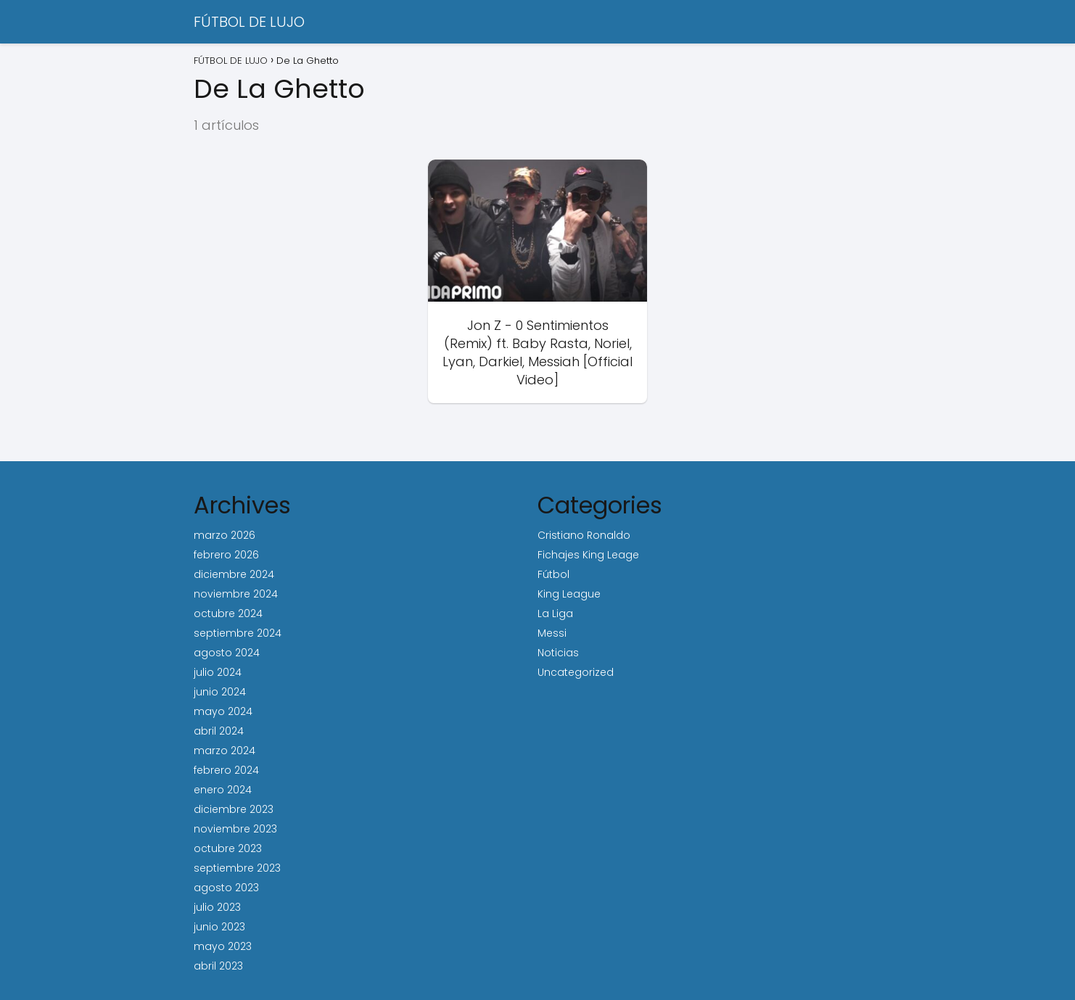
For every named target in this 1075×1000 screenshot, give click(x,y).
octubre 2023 (228, 848)
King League (569, 594)
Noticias (558, 652)
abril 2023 (218, 966)
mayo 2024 (223, 711)
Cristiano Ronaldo (584, 535)
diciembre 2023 (233, 809)
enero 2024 (223, 789)
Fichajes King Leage (588, 554)
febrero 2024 (226, 770)
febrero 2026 (226, 554)
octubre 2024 (228, 613)
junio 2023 (219, 927)
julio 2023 (217, 907)
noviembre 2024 (236, 594)
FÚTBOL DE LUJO (249, 22)
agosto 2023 (226, 887)
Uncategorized (576, 672)
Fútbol (553, 574)
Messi (552, 633)
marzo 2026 (224, 535)
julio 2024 (218, 672)
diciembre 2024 (234, 574)
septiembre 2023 (237, 868)
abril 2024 (219, 731)
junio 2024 (220, 692)
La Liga (555, 613)
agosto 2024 (227, 652)
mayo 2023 (223, 946)
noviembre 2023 (235, 829)
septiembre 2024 (237, 633)
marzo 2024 (224, 750)
